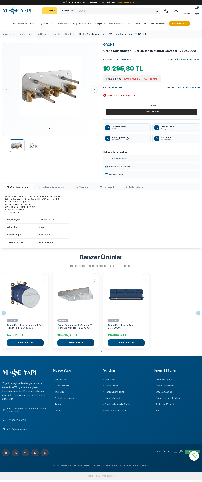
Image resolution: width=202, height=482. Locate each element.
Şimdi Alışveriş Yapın (128, 2)
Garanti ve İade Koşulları (168, 399)
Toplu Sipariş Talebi (115, 393)
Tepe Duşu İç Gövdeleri (63, 34)
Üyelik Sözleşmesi (165, 386)
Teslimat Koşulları (164, 380)
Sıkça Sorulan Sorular (116, 411)
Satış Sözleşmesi (164, 393)
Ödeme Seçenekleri (44, 187)
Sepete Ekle (25, 343)
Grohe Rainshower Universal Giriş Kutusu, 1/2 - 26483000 (25, 327)
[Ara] (157, 11)
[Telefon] (166, 11)
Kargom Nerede (113, 399)
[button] (49, 128)
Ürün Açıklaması (15, 187)
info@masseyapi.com (18, 431)
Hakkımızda (60, 380)
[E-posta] (176, 11)
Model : (183, 59)
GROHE (108, 45)
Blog (158, 411)
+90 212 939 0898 (16, 422)
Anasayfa (8, 34)
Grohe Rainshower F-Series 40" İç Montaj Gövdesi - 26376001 (74, 327)
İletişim (58, 405)
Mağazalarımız (62, 386)
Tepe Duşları (40, 34)
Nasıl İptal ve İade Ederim (118, 405)
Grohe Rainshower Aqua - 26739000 (122, 327)
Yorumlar (70, 187)
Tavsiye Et (91, 187)
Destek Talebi (112, 386)
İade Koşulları (114, 187)
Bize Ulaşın (110, 380)
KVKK (57, 411)
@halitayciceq (107, 478)
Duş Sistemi (24, 34)
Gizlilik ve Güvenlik (165, 405)
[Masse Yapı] (17, 10)
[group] (50, 86)
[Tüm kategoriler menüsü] (49, 10)
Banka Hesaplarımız (64, 399)
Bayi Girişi (59, 393)
